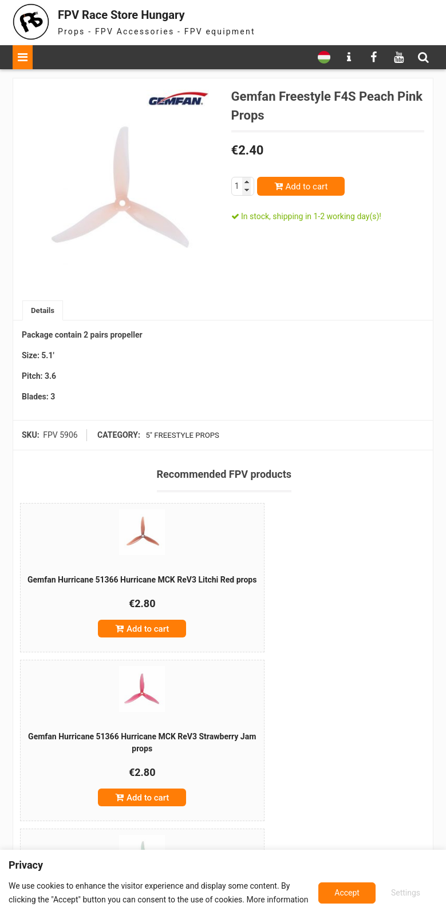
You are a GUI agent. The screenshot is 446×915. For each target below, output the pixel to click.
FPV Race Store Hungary (137, 14)
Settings (347, 892)
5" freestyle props (181, 436)
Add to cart (307, 186)
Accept (408, 892)
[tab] (43, 311)
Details (43, 310)
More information (277, 899)
